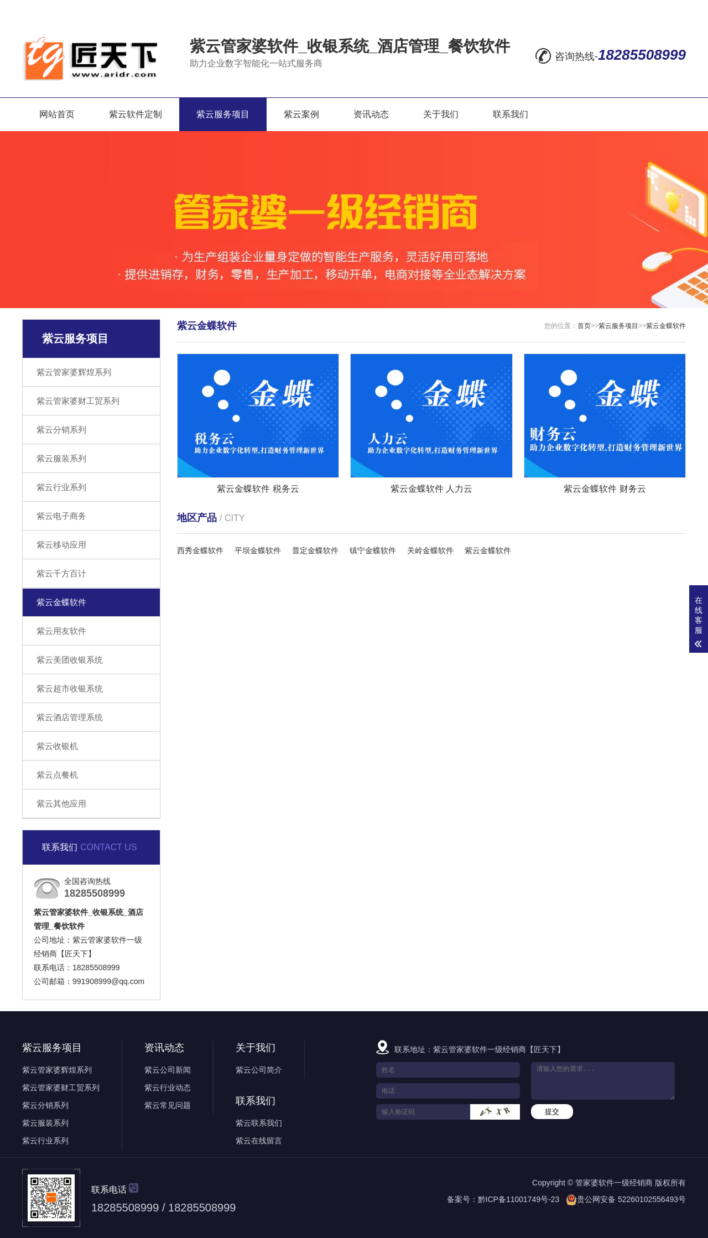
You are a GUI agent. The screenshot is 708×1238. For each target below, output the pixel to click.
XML (675, 8)
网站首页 (57, 114)
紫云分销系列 (61, 429)
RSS (646, 8)
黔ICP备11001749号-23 (519, 1199)
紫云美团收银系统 (70, 659)
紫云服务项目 (222, 114)
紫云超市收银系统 (70, 688)
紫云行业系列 (61, 487)
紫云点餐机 (57, 774)
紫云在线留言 (259, 1140)
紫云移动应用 (61, 544)
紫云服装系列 (61, 458)
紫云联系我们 (259, 1123)
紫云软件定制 (135, 114)
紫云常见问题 (167, 1105)
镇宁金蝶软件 (373, 550)
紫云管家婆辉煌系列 (74, 372)
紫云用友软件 (61, 631)
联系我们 (510, 114)
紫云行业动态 (167, 1087)
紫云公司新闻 (167, 1069)
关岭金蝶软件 (430, 550)
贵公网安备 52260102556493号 (631, 1199)
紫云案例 (301, 114)
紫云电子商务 (61, 516)
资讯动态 (371, 114)
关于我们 (441, 114)
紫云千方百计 (61, 573)
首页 (584, 326)
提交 (552, 1111)
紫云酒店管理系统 (70, 717)
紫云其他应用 (61, 803)
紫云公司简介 (259, 1069)
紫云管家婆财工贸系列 (78, 400)
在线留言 (551, 8)
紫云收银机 (57, 746)
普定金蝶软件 (315, 550)
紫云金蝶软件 (61, 602)
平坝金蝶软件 (258, 550)
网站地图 (602, 8)
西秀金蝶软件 (200, 550)
